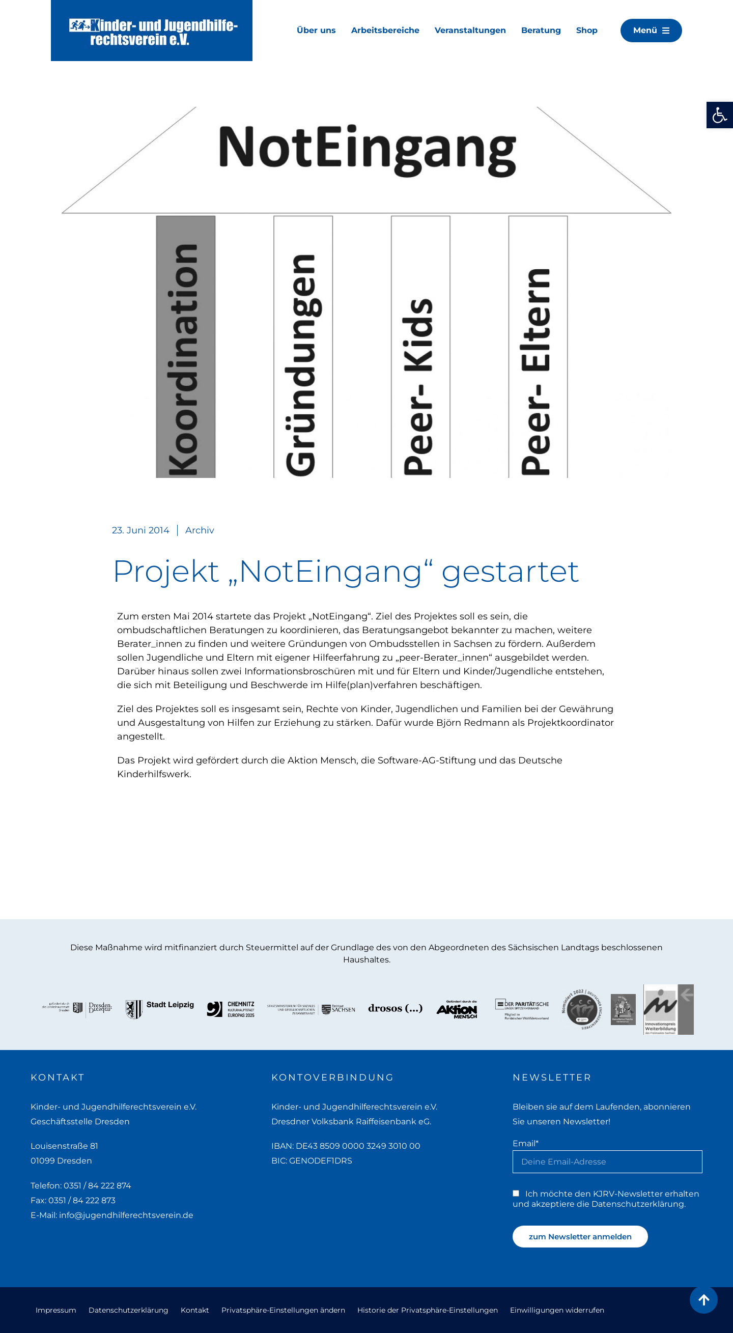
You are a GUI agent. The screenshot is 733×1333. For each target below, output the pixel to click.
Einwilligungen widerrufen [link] (557, 1310)
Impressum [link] (56, 1310)
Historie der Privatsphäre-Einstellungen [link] (427, 1310)
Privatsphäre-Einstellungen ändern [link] (283, 1310)
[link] (720, 115)
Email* (526, 1143)
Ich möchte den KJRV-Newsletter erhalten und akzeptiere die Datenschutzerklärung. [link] (606, 1198)
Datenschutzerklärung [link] (128, 1310)
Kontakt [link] (195, 1310)
